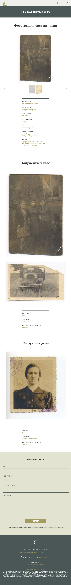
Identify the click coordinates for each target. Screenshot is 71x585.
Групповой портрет (27, 128)
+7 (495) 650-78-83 (28, 557)
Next (66, 89)
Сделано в (44, 552)
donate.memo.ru (35, 579)
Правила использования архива (28, 552)
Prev (5, 89)
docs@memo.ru (43, 557)
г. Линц (24, 122)
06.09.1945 (25, 116)
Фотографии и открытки (29, 110)
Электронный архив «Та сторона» (35, 569)
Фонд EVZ (35, 567)
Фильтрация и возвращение (30, 104)
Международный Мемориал (35, 564)
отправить (35, 521)
